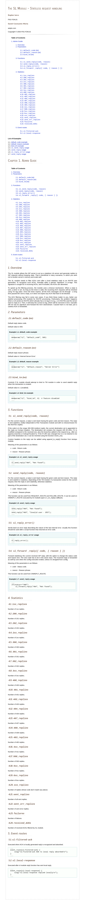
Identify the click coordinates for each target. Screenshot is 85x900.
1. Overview (20, 45)
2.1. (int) (29, 50)
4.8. (27, 92)
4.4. (27, 83)
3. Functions (20, 59)
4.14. (27, 105)
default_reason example (20, 148)
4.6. (27, 87)
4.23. (26, 125)
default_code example (19, 146)
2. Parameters (21, 47)
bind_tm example (17, 149)
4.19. (27, 116)
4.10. (27, 96)
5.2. (30, 137)
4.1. (27, 76)
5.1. (29, 135)
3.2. (33, 64)
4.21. (28, 121)
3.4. (41, 69)
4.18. (27, 114)
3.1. (35, 62)
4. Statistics (20, 73)
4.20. (27, 118)
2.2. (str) (30, 53)
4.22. (30, 123)
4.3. (27, 81)
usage (20, 152)
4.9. (27, 94)
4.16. (27, 110)
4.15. (27, 107)
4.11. (27, 98)
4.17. (27, 112)
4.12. (27, 101)
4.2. (27, 79)
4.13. (27, 103)
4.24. (28, 127)
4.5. (27, 85)
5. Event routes (21, 131)
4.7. (27, 90)
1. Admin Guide (17, 41)
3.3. (29, 67)
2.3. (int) (27, 55)
